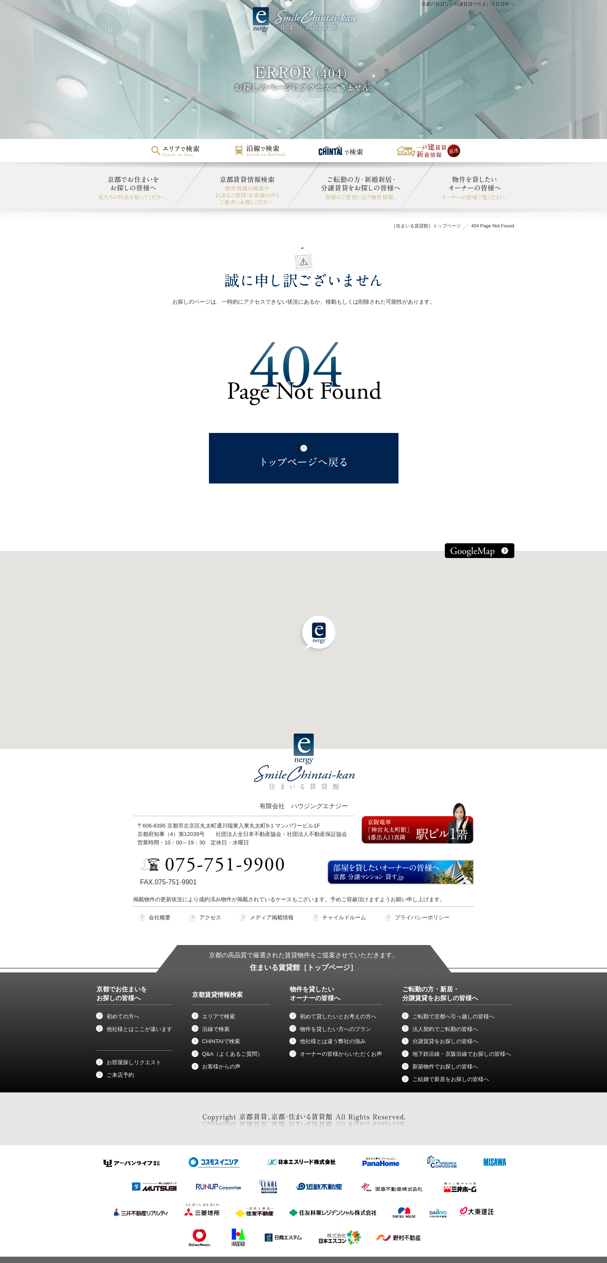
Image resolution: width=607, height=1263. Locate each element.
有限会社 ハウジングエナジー (304, 779)
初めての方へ (123, 1016)
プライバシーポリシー (422, 917)
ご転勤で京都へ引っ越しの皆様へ (453, 1016)
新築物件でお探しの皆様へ (445, 1066)
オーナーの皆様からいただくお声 (341, 1054)
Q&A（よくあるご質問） (232, 1054)
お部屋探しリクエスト (134, 1062)
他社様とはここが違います (139, 1029)
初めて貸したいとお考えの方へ (338, 1016)
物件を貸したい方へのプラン (335, 1029)
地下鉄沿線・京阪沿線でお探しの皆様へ (461, 1054)
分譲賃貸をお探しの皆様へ (445, 1041)
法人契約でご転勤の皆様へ (445, 1029)
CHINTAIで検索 (221, 1041)
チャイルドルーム (344, 917)
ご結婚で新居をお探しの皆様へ (450, 1079)
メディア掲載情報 (272, 917)
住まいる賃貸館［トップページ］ (303, 968)
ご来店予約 (120, 1075)
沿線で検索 (216, 1029)
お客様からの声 (221, 1066)
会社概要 (160, 917)
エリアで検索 (218, 1016)
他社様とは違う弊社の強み (333, 1041)
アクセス (210, 917)
